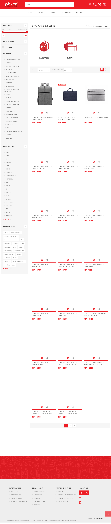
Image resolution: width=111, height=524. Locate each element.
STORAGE (9, 84)
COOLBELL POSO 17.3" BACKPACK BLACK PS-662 (68, 414)
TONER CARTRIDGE (11, 116)
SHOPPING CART (102, 5)
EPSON (8, 187)
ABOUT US (14, 493)
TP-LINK (15, 259)
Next (74, 427)
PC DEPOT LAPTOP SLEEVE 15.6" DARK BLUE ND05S (68, 120)
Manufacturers (9, 43)
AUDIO (8, 96)
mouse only (8, 252)
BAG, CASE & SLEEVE (12, 123)
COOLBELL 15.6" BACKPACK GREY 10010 (43, 316)
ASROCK (8, 164)
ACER (7, 154)
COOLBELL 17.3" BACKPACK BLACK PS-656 (43, 365)
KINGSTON (9, 207)
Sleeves (70, 60)
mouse (21, 248)
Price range (8, 27)
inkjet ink (7, 245)
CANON (8, 170)
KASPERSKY (9, 204)
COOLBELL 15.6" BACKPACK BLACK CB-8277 (95, 218)
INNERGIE (9, 194)
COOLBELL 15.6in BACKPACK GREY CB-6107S (43, 120)
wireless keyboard (19, 263)
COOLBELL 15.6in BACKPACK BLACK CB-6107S (95, 316)
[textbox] (49, 5)
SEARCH (60, 493)
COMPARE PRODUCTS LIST (66, 500)
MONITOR (9, 71)
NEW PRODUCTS (63, 503)
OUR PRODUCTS (16, 496)
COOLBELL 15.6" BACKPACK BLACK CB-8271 (69, 218)
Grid (102, 71)
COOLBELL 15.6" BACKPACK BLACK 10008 (95, 169)
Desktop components (11, 241)
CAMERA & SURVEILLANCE (14, 133)
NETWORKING (10, 88)
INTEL (7, 197)
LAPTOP (8, 64)
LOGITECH (9, 217)
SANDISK (7, 259)
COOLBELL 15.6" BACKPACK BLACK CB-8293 (43, 267)
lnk (23, 245)
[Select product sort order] (43, 71)
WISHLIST (37, 506)
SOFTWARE (9, 136)
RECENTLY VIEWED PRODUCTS (67, 496)
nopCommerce (99, 520)
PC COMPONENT (11, 74)
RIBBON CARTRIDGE (12, 119)
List (106, 71)
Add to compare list (46, 114)
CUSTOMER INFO (39, 493)
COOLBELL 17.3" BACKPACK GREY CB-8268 (69, 169)
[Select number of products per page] (68, 71)
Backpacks (44, 60)
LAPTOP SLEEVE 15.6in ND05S (96, 119)
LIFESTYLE (9, 139)
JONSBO (8, 200)
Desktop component (11, 238)
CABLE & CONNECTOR (12, 106)
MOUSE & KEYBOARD (12, 103)
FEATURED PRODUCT (12, 81)
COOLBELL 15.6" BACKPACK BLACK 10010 (43, 218)
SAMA (19, 256)
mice (14, 248)
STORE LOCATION (16, 500)
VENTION (7, 263)
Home (90, 27)
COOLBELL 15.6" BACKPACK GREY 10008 (95, 267)
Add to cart (41, 114)
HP (6, 190)
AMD (7, 157)
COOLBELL (9, 48)
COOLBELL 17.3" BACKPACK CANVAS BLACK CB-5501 (69, 365)
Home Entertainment (12, 78)
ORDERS (37, 500)
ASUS (7, 167)
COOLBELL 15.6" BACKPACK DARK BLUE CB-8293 (69, 267)
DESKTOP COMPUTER (12, 68)
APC (7, 160)
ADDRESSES (38, 496)
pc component (19, 252)
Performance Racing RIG (13, 61)
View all (6, 221)
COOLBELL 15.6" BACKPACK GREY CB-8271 (69, 316)
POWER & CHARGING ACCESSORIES (11, 92)
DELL (7, 184)
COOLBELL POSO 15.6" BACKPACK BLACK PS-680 (42, 414)
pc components (9, 256)
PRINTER (8, 109)
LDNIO (8, 210)
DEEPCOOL (9, 180)
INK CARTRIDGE (10, 113)
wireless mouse (10, 266)
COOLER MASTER (11, 177)
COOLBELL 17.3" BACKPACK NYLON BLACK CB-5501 (95, 365)
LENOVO (8, 214)
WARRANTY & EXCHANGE (19, 503)
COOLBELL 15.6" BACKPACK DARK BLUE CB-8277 (43, 169)
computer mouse (16, 234)
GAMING (8, 99)
